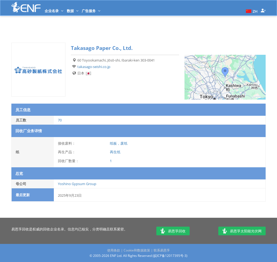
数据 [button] (72, 11)
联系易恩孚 (162, 250)
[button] (251, 11)
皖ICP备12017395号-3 (170, 255)
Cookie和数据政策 (137, 250)
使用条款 (113, 250)
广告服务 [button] (91, 11)
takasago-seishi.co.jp (93, 66)
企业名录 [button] (54, 11)
